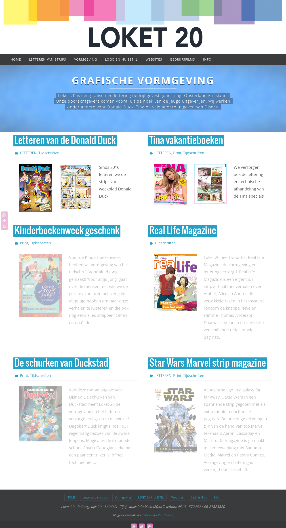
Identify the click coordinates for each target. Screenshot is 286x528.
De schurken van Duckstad (61, 363)
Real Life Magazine (182, 231)
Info (216, 497)
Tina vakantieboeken (186, 140)
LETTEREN (28, 152)
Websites (177, 497)
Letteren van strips (95, 497)
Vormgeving (123, 497)
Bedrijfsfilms (199, 497)
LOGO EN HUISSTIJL (151, 497)
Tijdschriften (48, 152)
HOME (71, 497)
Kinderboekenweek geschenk (67, 231)
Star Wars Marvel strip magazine (207, 363)
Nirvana (149, 515)
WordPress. (165, 515)
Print (177, 152)
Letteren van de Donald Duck (65, 140)
